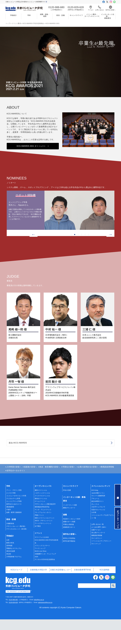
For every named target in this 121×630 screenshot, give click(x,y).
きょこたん (95, 515)
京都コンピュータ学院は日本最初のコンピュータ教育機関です (26, 2)
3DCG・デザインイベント (44, 531)
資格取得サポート (69, 538)
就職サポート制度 (69, 532)
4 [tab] (81, 245)
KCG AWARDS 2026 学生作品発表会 (46, 552)
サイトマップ (96, 554)
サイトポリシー (96, 549)
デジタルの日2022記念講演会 (45, 570)
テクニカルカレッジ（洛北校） (17, 539)
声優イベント (39, 526)
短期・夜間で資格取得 (14, 523)
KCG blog (94, 501)
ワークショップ (40, 559)
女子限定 (38, 537)
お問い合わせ (99, 8)
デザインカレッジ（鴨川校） (16, 537)
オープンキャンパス (43, 497)
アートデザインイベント (43, 534)
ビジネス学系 (11, 503)
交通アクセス (96, 540)
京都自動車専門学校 (82, 580)
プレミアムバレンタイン (43, 523)
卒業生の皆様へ (68, 477)
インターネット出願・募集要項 (107, 16)
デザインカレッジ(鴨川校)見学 (45, 515)
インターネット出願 (70, 515)
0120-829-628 (13, 613)
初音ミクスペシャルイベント (45, 528)
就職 (65, 525)
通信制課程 (10, 517)
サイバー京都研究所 (98, 506)
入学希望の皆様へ (13, 477)
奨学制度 (9, 556)
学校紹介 (13, 15)
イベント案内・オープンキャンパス (92, 15)
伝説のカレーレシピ (98, 520)
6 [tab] (88, 245)
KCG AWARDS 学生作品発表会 (33, 23)
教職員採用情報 (107, 477)
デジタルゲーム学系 (13, 509)
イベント (38, 544)
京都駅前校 (10, 534)
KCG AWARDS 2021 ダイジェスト (33, 157)
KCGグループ (16, 580)
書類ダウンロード (69, 518)
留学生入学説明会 (69, 549)
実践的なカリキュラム (14, 559)
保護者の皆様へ (30, 477)
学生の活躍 (67, 501)
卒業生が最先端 (68, 535)
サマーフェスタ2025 (42, 548)
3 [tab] (78, 245)
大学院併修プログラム (14, 567)
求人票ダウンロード (98, 543)
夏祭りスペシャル (41, 501)
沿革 (7, 551)
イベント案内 (16, 23)
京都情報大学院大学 (38, 580)
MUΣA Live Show (40, 562)
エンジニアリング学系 (14, 512)
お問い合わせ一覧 (97, 535)
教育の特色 (10, 553)
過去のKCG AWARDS (18, 453)
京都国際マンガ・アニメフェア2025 (45, 566)
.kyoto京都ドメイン (98, 503)
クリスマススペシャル (42, 506)
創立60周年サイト (97, 512)
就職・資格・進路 (45, 15)
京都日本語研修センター (60, 580)
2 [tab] (75, 245)
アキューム (95, 509)
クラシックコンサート (42, 556)
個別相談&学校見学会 (42, 517)
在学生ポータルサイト (15, 481)
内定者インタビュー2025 (71, 529)
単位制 (8, 564)
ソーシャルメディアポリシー (101, 551)
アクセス (91, 8)
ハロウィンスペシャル (42, 503)
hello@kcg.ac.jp (39, 610)
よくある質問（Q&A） (99, 538)
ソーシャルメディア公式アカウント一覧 (102, 527)
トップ (8, 23)
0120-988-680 (13, 610)
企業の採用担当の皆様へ (88, 477)
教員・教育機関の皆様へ (49, 477)
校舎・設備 (60, 15)
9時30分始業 (10, 562)
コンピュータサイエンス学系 (16, 506)
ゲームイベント (40, 512)
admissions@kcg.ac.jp (45, 613)
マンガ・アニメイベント (43, 520)
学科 (29, 15)
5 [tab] (85, 245)
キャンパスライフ (76, 15)
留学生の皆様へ (110, 8)
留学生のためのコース (14, 515)
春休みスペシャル (41, 509)
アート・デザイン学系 (14, 501)
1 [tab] (71, 245)
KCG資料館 (104, 580)
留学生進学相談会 (69, 551)
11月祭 (93, 523)
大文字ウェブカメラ (98, 517)
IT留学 (8, 520)
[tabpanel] (60, 220)
